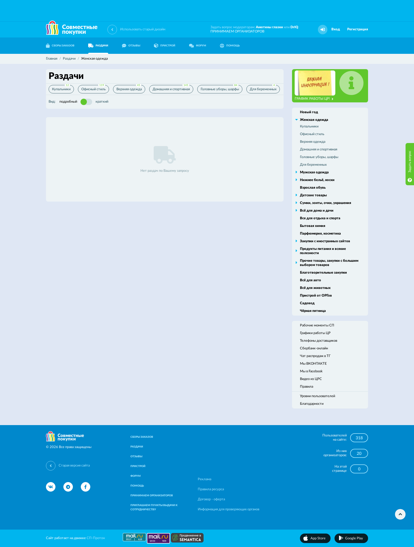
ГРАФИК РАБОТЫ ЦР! (314, 99)
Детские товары (313, 195)
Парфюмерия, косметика (320, 233)
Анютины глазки (269, 27)
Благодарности (311, 404)
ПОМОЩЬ (230, 46)
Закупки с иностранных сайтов (325, 241)
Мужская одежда (314, 172)
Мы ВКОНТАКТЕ (313, 363)
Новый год (309, 112)
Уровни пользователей (317, 396)
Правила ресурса (211, 489)
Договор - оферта (211, 499)
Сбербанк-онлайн (314, 348)
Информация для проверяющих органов (228, 509)
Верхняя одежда (129, 88)
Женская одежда (314, 120)
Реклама (204, 479)
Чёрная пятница (313, 311)
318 (359, 438)
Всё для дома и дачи (316, 210)
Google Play (354, 538)
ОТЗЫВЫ (131, 46)
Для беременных (263, 88)
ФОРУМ (197, 46)
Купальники (61, 88)
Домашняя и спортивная (171, 88)
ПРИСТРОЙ (164, 46)
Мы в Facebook (311, 371)
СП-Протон (96, 538)
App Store (318, 538)
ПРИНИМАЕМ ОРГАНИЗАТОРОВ (237, 31)
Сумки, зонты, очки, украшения (325, 203)
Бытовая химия (312, 226)
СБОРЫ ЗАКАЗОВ (60, 46)
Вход (335, 29)
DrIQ (294, 27)
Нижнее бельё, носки (317, 180)
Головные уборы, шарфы (220, 88)
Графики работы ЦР (315, 333)
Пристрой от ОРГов (316, 295)
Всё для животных (315, 288)
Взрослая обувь (313, 187)
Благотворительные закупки (323, 272)
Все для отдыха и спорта (320, 218)
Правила (306, 386)
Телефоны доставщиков (318, 341)
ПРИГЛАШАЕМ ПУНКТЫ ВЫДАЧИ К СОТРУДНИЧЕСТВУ (153, 507)
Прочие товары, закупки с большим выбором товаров (329, 263)
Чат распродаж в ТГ (315, 356)
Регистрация (357, 29)
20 (359, 453)
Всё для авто (310, 280)
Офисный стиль (93, 88)
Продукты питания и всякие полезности (323, 251)
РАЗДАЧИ (98, 46)
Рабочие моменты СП (317, 325)
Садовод (307, 303)
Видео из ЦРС (311, 379)
